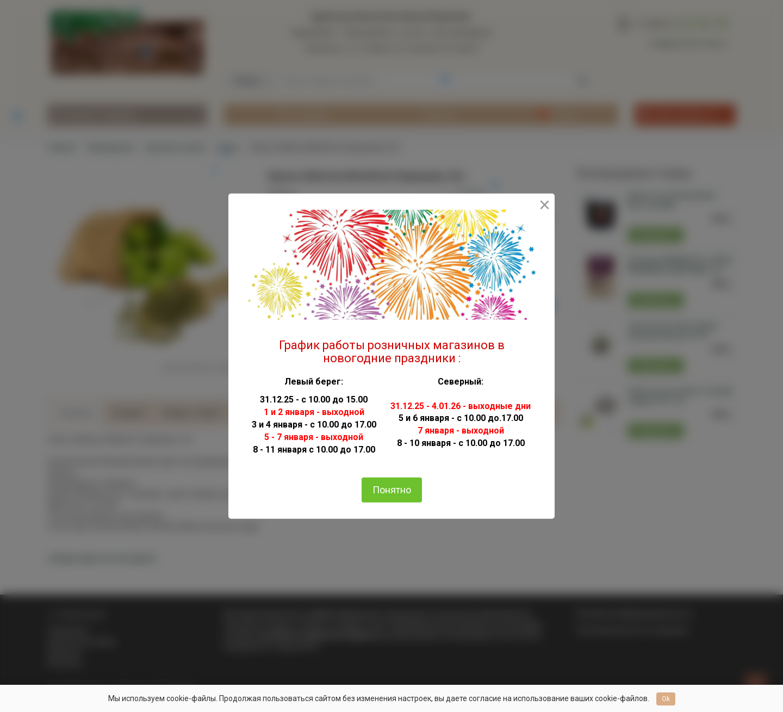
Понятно (391, 490)
